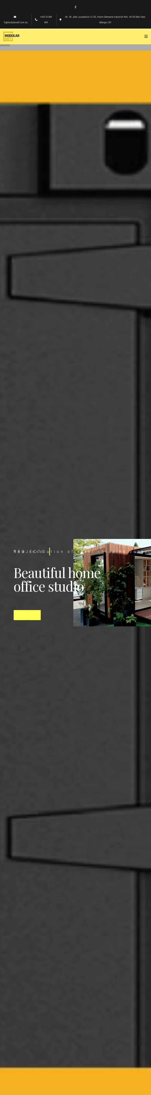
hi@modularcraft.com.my (16, 20)
